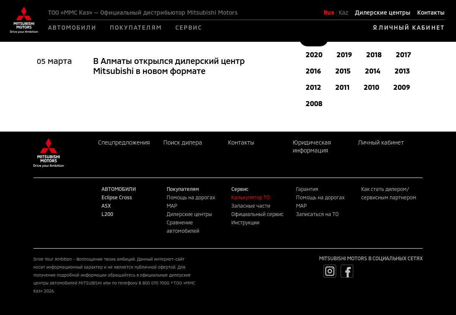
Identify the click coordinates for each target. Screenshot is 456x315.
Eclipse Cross (116, 197)
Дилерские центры (382, 12)
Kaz (343, 12)
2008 (314, 103)
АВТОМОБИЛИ (72, 27)
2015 (343, 71)
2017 (403, 54)
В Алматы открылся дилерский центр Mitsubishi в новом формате (169, 66)
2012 (313, 87)
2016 (313, 71)
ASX (106, 205)
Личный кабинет (381, 142)
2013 (402, 71)
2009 (401, 87)
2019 (344, 54)
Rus (329, 12)
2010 (371, 87)
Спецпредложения (124, 142)
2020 (314, 54)
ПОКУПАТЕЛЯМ (136, 27)
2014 (372, 71)
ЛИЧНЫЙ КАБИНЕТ (411, 27)
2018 (374, 54)
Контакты (431, 12)
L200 (107, 214)
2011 (342, 87)
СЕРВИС (189, 27)
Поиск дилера (182, 142)
